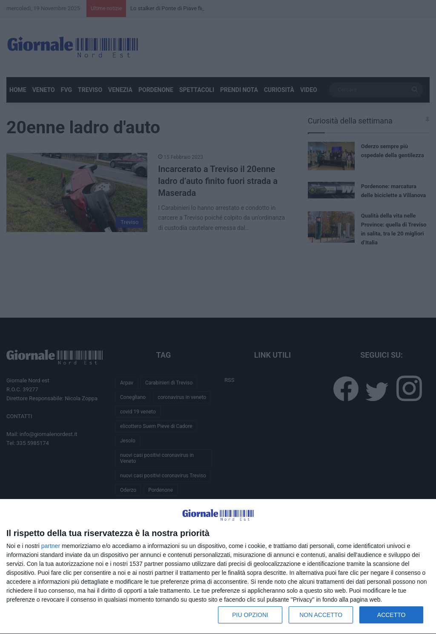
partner (50, 546)
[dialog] (218, 566)
